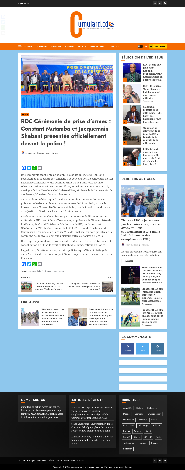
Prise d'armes (59, 271)
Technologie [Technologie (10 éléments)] (128, 442)
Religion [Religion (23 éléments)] (137, 431)
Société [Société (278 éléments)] (126, 437)
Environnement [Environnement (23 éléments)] (154, 413)
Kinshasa (48, 271)
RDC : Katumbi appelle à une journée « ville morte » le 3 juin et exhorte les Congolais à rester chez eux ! (152, 158)
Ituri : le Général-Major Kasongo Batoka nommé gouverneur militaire (152, 92)
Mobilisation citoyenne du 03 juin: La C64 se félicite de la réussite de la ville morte (151, 135)
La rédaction (28, 152)
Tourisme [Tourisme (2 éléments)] (143, 442)
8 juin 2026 (145, 245)
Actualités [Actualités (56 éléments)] (127, 408)
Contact (114, 46)
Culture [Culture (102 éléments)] (139, 408)
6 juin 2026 (147, 325)
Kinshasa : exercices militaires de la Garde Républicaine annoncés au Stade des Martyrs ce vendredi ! (52, 317)
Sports (82, 46)
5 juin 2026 (149, 101)
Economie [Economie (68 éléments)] (139, 413)
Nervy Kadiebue (129, 244)
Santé (126, 214)
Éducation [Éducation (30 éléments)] (127, 448)
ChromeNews (111, 467)
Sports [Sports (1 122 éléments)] (137, 437)
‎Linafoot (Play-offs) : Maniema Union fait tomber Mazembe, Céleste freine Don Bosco (153, 294)
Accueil (28, 46)
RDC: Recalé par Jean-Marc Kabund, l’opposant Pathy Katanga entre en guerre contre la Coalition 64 (152, 73)
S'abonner (157, 46)
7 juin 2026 (147, 304)
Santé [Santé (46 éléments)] (148, 431)
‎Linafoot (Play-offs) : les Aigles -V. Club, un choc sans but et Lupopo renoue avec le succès (153, 316)
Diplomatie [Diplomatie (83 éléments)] (152, 408)
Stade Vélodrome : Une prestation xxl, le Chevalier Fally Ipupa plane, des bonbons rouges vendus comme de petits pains (152, 276)
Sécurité (25, 114)
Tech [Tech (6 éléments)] (158, 437)
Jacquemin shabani (35, 271)
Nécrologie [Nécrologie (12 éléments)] (143, 425)
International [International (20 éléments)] (128, 419)
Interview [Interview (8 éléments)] (142, 419)
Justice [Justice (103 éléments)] (154, 419)
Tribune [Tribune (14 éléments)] (154, 442)
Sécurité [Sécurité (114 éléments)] (148, 437)
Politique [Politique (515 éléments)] (156, 425)
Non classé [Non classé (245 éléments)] (128, 425)
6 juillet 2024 (44, 153)
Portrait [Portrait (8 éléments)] (126, 431)
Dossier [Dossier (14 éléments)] (126, 413)
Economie (56, 46)
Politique (41, 46)
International (98, 46)
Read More (128, 261)
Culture (69, 46)
